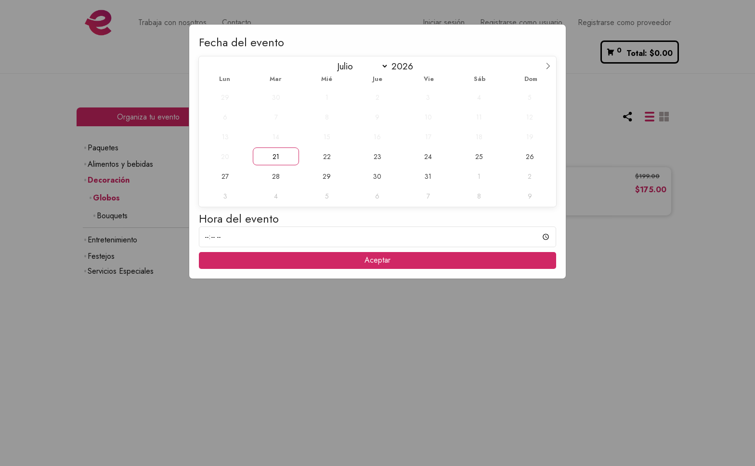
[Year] (406, 66)
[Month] (360, 66)
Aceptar (377, 260)
